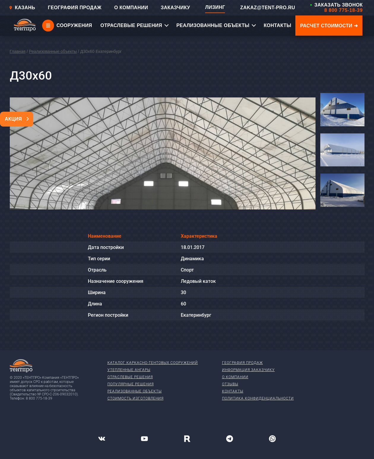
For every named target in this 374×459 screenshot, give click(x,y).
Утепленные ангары (128, 370)
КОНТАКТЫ (277, 25)
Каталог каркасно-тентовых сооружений (152, 363)
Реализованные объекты (53, 51)
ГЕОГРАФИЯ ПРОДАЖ (75, 7)
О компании (235, 377)
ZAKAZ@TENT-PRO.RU (267, 7)
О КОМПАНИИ (131, 7)
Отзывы (230, 384)
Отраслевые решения (130, 377)
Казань (22, 7)
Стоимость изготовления (135, 398)
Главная (18, 51)
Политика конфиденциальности (258, 398)
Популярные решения (130, 384)
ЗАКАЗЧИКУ (175, 7)
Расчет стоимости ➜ (329, 25)
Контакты (232, 391)
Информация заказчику (248, 370)
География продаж (242, 363)
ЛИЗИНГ (215, 7)
